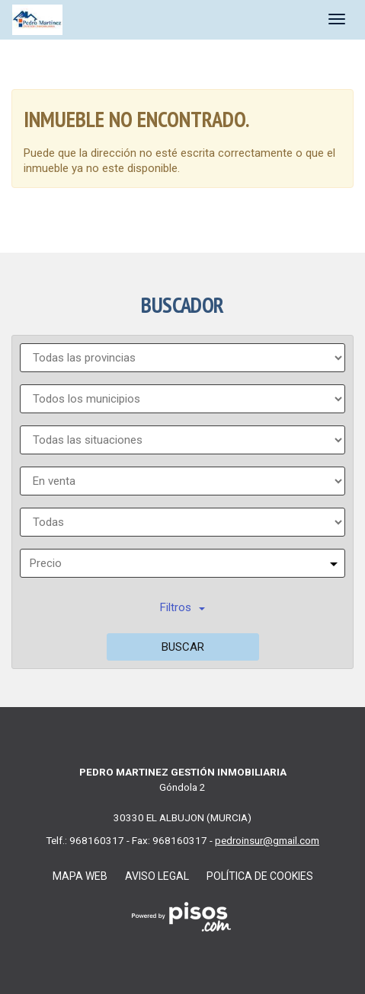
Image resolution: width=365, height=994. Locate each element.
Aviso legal (157, 876)
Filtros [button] (182, 607)
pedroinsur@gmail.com (267, 840)
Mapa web (80, 876)
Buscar (183, 647)
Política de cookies (260, 876)
